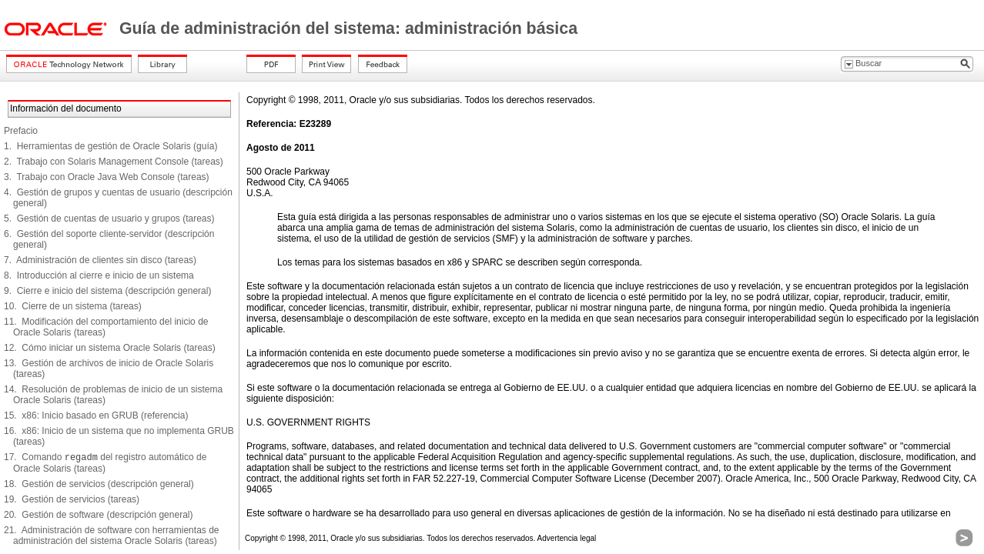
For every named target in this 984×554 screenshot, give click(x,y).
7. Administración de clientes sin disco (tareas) (100, 260)
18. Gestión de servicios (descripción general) (99, 484)
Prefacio (21, 130)
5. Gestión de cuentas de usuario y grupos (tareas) (109, 218)
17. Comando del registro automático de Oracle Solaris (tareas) (105, 463)
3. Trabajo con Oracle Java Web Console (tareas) (106, 177)
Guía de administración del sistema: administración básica (348, 28)
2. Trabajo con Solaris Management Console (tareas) (113, 161)
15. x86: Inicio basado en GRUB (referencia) (96, 415)
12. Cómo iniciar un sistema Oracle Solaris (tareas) (110, 347)
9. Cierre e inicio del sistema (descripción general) (107, 290)
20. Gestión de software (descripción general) (98, 514)
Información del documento (66, 108)
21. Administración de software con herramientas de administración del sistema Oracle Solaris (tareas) (111, 535)
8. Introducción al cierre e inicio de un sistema (99, 275)
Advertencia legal (567, 538)
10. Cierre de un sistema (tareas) (73, 306)
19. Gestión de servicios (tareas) (71, 499)
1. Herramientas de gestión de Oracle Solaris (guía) (110, 146)
